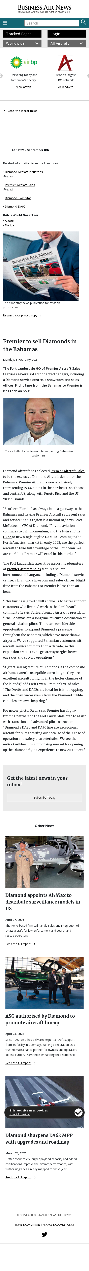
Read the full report (20, 944)
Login (55, 33)
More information (19, 1114)
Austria (9, 221)
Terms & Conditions (27, 1224)
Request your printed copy (22, 315)
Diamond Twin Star (18, 198)
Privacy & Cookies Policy (58, 1224)
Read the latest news (20, 111)
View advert (23, 87)
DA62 (7, 537)
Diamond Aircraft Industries (24, 172)
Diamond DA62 (15, 206)
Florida (9, 225)
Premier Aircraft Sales (20, 185)
